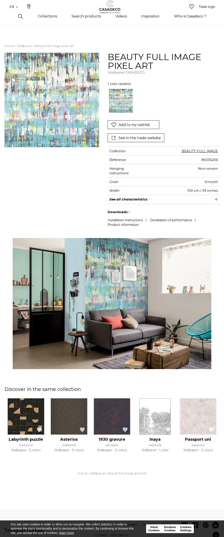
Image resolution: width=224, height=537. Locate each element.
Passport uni (198, 439)
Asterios (69, 439)
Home (9, 46)
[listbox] (161, 101)
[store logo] (112, 14)
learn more (66, 533)
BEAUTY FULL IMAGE (200, 151)
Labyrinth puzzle (26, 439)
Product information (123, 225)
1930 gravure (112, 439)
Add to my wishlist (130, 124)
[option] (121, 101)
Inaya (155, 439)
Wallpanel (24, 46)
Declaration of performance (171, 220)
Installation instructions (125, 220)
